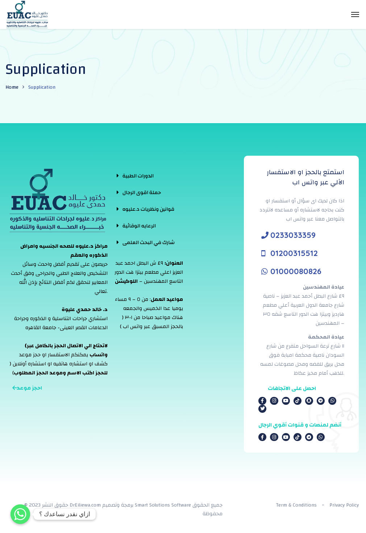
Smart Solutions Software (163, 505)
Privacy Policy (344, 505)
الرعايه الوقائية (139, 226)
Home (11, 87)
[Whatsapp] (20, 514)
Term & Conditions (296, 505)
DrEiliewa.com (85, 505)
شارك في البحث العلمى (148, 242)
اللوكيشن (126, 281)
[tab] (145, 175)
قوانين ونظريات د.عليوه (148, 209)
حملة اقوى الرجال (141, 192)
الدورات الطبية (138, 176)
